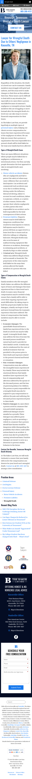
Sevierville (12, 737)
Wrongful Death (10, 501)
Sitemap (20, 774)
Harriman (26, 727)
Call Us (5, 5)
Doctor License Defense (11, 488)
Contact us (10, 466)
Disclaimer (12, 774)
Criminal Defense (9, 481)
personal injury (7, 128)
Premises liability (10, 217)
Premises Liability (10, 498)
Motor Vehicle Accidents (13, 494)
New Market (24, 733)
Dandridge (10, 725)
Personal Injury (8, 491)
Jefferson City (24, 729)
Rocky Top (25, 735)
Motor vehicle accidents (12, 173)
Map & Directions (16, 610)
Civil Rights (6, 485)
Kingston (6, 731)
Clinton (20, 723)
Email (16, 5)
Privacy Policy (20, 772)
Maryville (25, 731)
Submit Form (16, 687)
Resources (11, 772)
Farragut (17, 725)
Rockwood (5, 737)
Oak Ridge (14, 735)
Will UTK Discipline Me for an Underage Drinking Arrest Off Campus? (13, 511)
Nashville (21, 706)
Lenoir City (19, 731)
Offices (27, 5)
